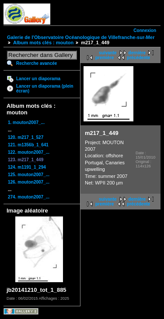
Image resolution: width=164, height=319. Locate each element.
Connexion (144, 30)
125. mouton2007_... (28, 174)
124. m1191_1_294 (27, 167)
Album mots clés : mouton (43, 42)
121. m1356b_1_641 (28, 144)
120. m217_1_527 (25, 137)
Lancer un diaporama (38, 78)
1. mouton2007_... (26, 122)
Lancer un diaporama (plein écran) (44, 88)
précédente (138, 57)
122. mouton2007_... (28, 152)
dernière (137, 52)
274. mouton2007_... (28, 197)
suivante (108, 52)
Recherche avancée (36, 63)
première (104, 57)
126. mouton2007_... (28, 182)
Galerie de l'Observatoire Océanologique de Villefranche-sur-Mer (80, 37)
